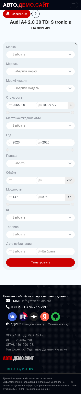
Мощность (14, 189)
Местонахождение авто (23, 118)
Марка (11, 47)
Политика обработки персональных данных (35, 296)
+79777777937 (37, 307)
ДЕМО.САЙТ (26, 5)
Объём (11, 172)
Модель (12, 64)
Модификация (16, 81)
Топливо (12, 227)
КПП (9, 210)
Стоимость (14, 97)
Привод (11, 156)
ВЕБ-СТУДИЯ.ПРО (20, 369)
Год (8, 135)
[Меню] (73, 5)
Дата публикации (19, 244)
